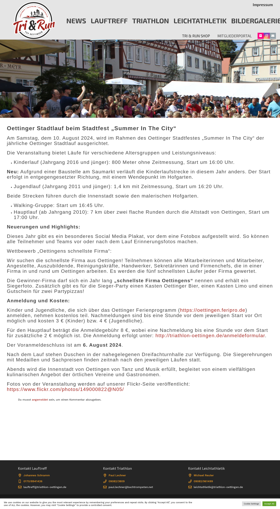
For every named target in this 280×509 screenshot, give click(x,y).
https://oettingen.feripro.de (212, 310)
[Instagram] (267, 36)
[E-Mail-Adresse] (273, 36)
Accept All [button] (269, 504)
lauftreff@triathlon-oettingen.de (44, 487)
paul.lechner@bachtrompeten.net (131, 487)
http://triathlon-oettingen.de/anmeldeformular (209, 335)
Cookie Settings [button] (251, 504)
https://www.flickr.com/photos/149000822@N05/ (65, 389)
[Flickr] (261, 36)
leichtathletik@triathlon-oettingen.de (218, 487)
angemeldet (40, 399)
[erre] (34, 21)
